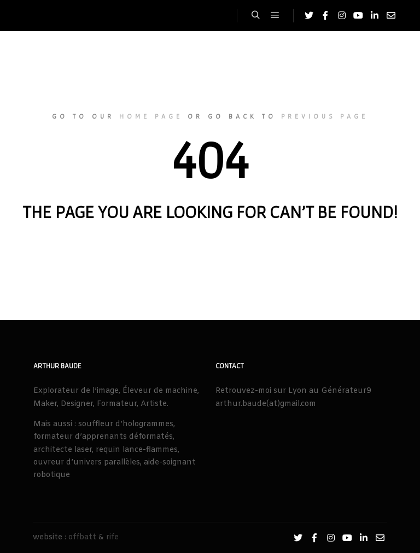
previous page (324, 116)
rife (112, 537)
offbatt (82, 537)
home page (151, 116)
